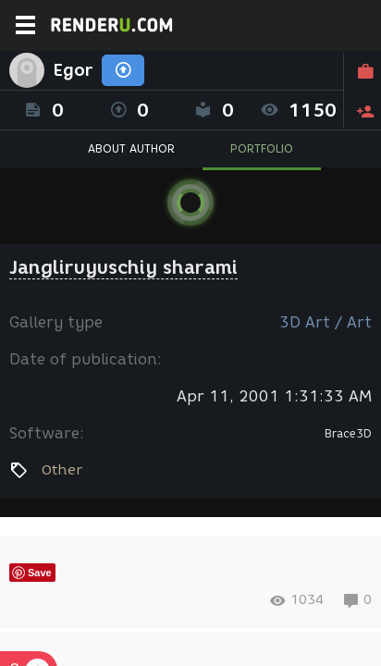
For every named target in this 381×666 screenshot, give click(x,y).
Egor (73, 70)
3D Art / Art (325, 322)
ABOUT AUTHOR (131, 148)
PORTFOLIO (261, 148)
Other (62, 470)
